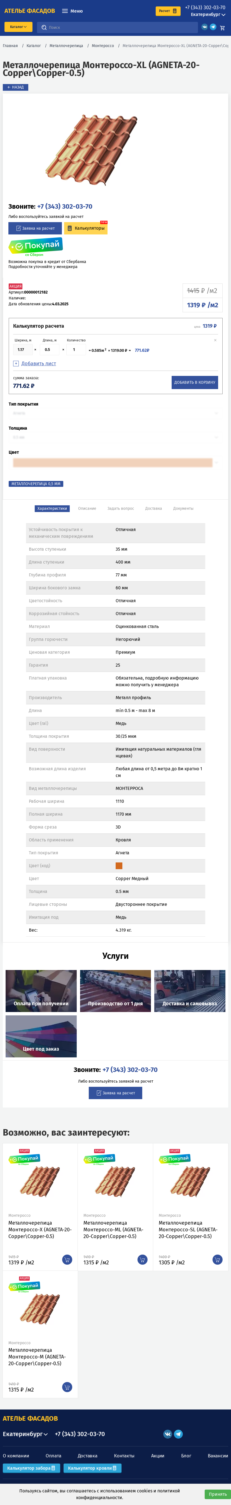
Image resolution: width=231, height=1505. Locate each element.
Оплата (53, 1456)
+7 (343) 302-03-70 (205, 7)
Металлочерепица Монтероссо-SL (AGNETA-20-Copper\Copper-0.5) (188, 1229)
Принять (218, 1494)
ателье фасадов (29, 11)
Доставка (87, 1456)
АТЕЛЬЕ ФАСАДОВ (30, 1418)
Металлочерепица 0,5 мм (35, 483)
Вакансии (218, 1456)
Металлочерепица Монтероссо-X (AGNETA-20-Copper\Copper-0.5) (40, 1229)
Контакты (124, 1456)
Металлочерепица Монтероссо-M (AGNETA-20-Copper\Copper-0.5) (37, 1357)
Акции (158, 1456)
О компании (16, 1456)
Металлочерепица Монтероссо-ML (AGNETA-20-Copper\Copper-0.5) (113, 1229)
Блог (186, 1456)
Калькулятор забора (31, 1468)
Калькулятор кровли (92, 1468)
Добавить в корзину (194, 382)
